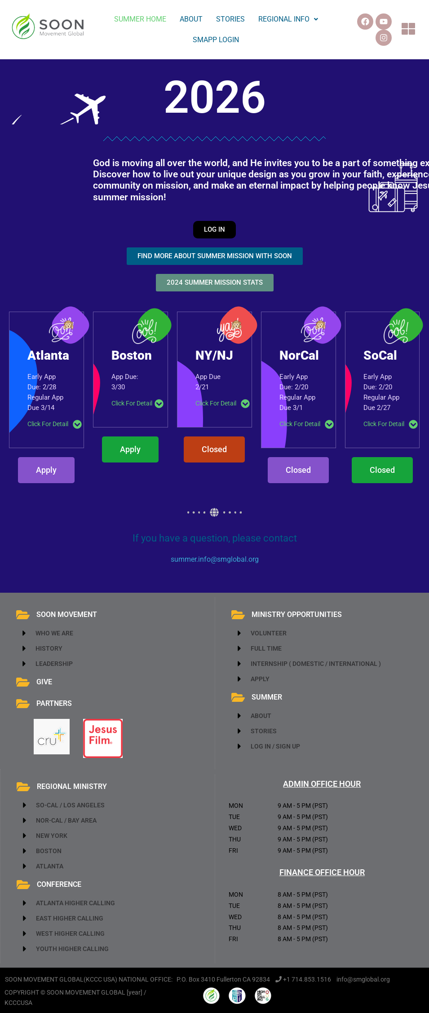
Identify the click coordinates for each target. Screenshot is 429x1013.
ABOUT (191, 19)
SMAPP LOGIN (216, 39)
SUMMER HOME (140, 19)
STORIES (230, 19)
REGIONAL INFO (288, 19)
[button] (288, 19)
